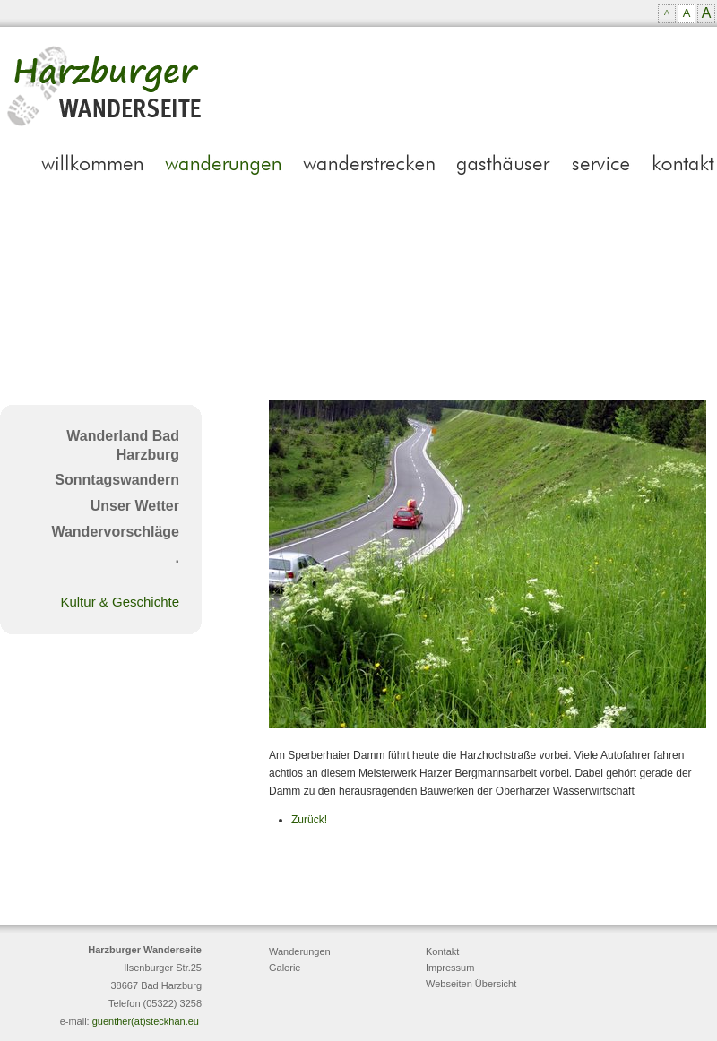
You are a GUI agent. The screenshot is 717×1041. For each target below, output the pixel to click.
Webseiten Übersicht (471, 983)
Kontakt (442, 951)
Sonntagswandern (117, 479)
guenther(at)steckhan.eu (145, 1021)
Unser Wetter (135, 505)
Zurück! (309, 819)
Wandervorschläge (115, 531)
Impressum (450, 967)
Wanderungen (300, 951)
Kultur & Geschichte (119, 601)
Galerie (284, 967)
